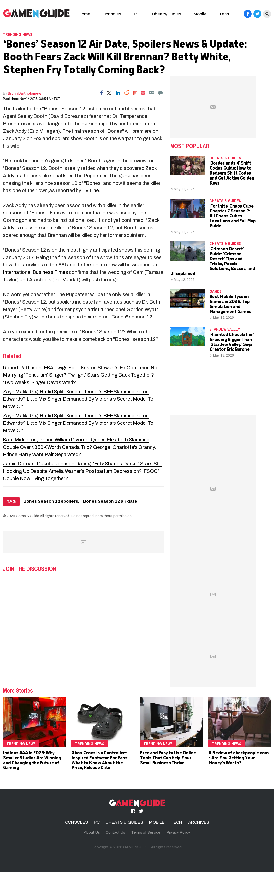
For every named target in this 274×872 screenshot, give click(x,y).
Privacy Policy (178, 832)
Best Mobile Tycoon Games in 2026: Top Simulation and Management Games (230, 303)
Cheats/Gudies (166, 14)
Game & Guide (27, 516)
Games (215, 291)
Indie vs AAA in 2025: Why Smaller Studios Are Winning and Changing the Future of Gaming (32, 760)
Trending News (17, 34)
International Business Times (35, 272)
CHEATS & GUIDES (225, 157)
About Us (92, 832)
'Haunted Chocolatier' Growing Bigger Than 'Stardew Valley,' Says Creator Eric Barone (231, 341)
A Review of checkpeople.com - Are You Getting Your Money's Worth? (238, 757)
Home (84, 14)
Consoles (112, 14)
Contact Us (115, 832)
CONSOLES (76, 822)
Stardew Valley (224, 329)
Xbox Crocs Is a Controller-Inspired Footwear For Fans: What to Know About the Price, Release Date (99, 760)
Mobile (200, 14)
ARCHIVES (198, 822)
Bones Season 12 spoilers (50, 501)
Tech (224, 14)
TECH (176, 822)
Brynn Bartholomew (24, 93)
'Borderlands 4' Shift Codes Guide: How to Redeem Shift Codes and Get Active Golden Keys (231, 172)
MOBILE (157, 822)
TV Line (90, 190)
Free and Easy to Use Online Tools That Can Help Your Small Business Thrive (168, 757)
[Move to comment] (160, 92)
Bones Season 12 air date (110, 501)
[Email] (152, 92)
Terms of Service (145, 832)
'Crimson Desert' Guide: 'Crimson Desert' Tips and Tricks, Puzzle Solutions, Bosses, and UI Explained (212, 261)
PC (136, 14)
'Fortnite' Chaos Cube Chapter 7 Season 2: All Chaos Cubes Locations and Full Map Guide (232, 215)
